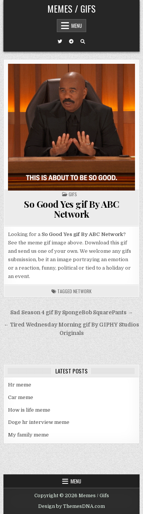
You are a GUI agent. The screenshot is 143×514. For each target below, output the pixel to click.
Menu (76, 25)
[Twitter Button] (60, 42)
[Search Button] (83, 42)
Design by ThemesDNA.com (71, 506)
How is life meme (29, 410)
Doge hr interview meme (38, 422)
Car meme (20, 397)
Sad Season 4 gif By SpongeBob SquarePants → (71, 312)
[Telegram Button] (71, 42)
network (82, 291)
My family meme (28, 435)
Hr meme (19, 385)
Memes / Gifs (71, 8)
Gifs (73, 194)
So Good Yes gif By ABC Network (71, 209)
